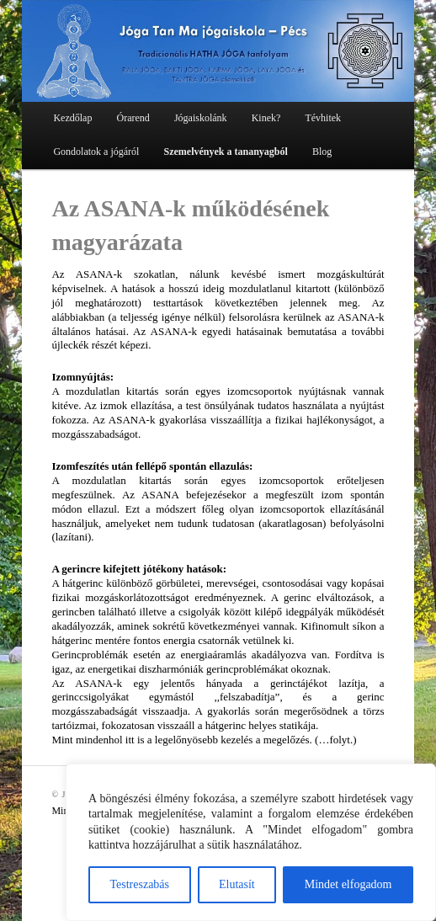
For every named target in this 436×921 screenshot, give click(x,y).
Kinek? (266, 118)
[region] (251, 842)
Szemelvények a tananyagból (225, 151)
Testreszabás (139, 884)
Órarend (132, 118)
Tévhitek (323, 118)
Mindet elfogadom (348, 884)
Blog (322, 151)
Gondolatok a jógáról (96, 151)
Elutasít (237, 884)
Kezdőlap (72, 118)
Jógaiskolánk (200, 118)
